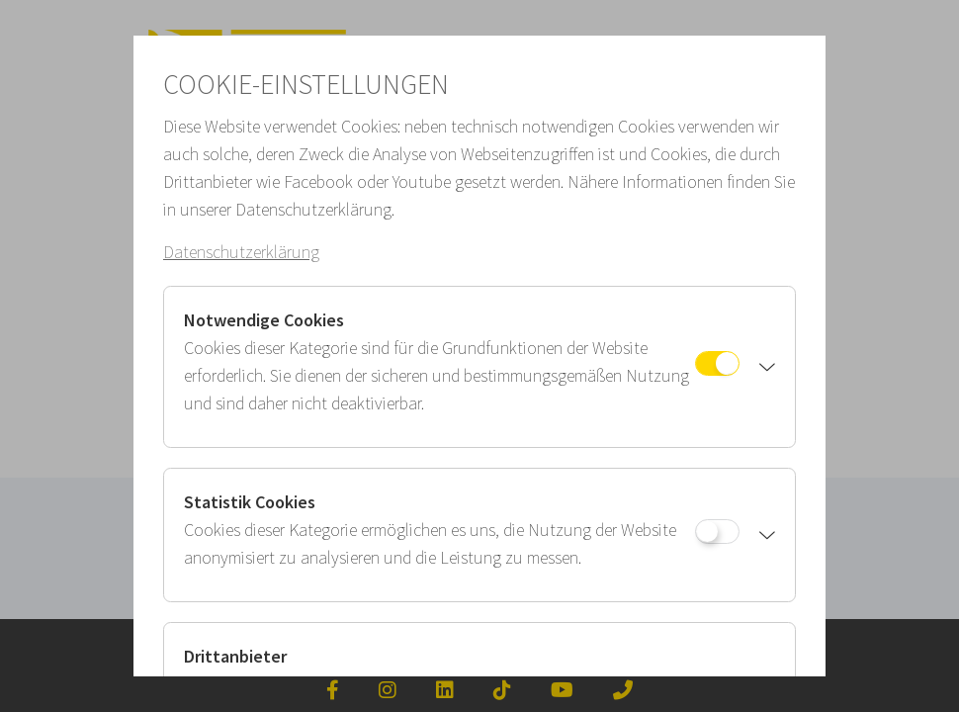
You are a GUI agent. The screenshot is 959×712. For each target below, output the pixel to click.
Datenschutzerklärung (241, 251)
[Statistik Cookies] (717, 531)
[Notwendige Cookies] (717, 363)
